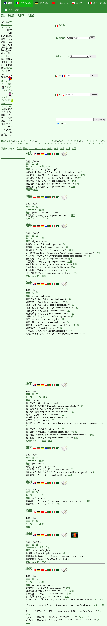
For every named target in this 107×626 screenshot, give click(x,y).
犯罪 (41, 166)
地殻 (56, 148)
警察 (73, 186)
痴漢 (62, 148)
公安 (35, 189)
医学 (41, 461)
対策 (77, 184)
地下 (43, 148)
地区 (74, 148)
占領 (89, 256)
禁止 (67, 596)
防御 (73, 267)
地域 (31, 148)
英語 (8, 3)
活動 (74, 181)
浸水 (70, 258)
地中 (44, 440)
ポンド (76, 273)
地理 (41, 238)
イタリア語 (11, 10)
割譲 (71, 591)
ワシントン (83, 617)
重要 (73, 215)
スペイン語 (60, 3)
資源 (74, 432)
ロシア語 (78, 3)
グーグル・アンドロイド (7, 105)
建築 (45, 397)
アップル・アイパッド (7, 96)
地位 (25, 148)
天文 (41, 547)
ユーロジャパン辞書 (6, 80)
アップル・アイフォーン (6, 90)
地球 (68, 148)
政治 (47, 166)
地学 (41, 495)
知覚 (49, 148)
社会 (71, 250)
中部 (69, 593)
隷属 (69, 261)
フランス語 (24, 3)
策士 (79, 325)
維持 (79, 178)
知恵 (37, 148)
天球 (50, 562)
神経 (70, 475)
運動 (88, 501)
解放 (68, 588)
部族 (75, 264)
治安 (19, 148)
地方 (44, 276)
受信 (99, 253)
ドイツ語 (42, 3)
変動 (58, 504)
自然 (47, 547)
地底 (50, 440)
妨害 (83, 175)
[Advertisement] (34, 80)
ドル (64, 270)
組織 (76, 437)
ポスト (45, 218)
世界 (44, 562)
